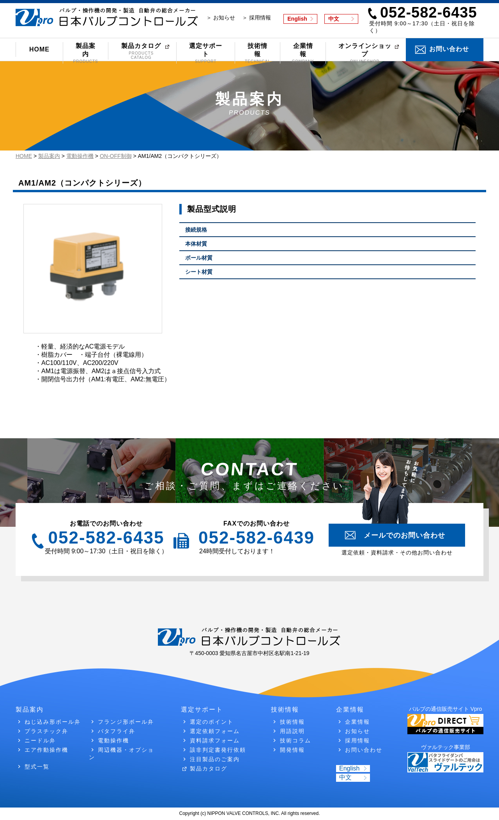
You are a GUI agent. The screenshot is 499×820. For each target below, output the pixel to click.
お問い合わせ (449, 49)
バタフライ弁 (116, 731)
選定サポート (205, 53)
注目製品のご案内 (215, 759)
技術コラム (295, 740)
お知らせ (357, 731)
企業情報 (303, 53)
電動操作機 (113, 740)
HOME (39, 49)
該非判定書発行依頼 (218, 750)
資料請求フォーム (215, 740)
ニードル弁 (40, 740)
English (297, 19)
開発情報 (292, 750)
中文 (333, 19)
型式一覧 (37, 766)
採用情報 (357, 740)
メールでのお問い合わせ (404, 535)
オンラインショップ (365, 53)
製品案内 (86, 53)
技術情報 (257, 53)
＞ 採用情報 (256, 17)
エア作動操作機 (46, 750)
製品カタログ (141, 51)
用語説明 (292, 731)
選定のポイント (212, 722)
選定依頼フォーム (215, 731)
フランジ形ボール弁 (126, 722)
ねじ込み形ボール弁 (53, 722)
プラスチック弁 (46, 731)
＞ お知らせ (220, 17)
